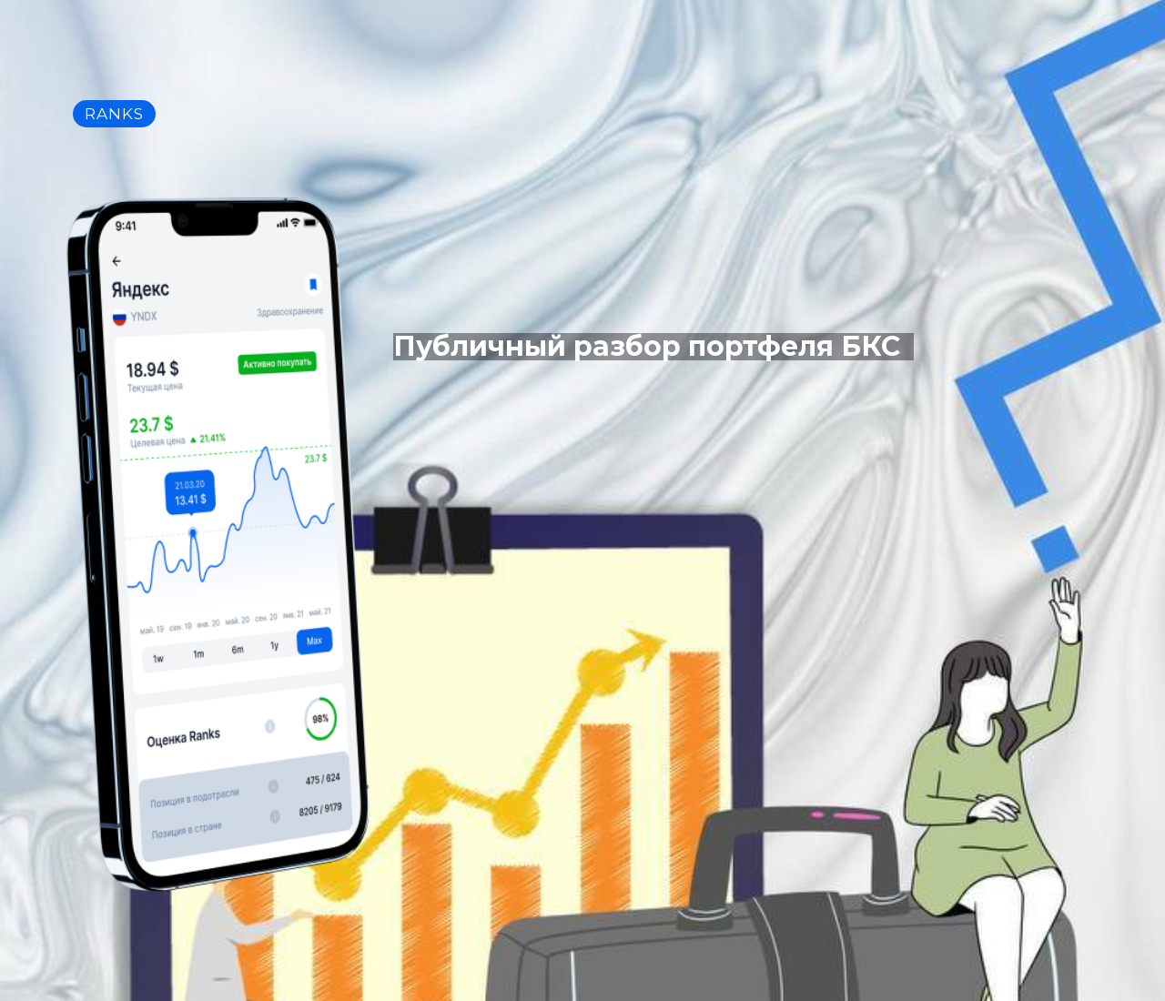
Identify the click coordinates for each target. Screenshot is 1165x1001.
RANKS (114, 114)
